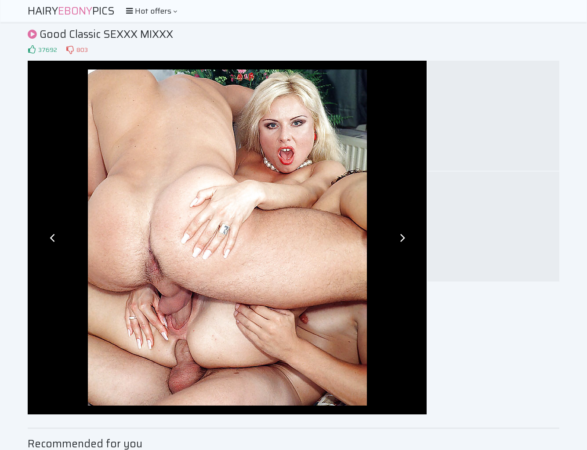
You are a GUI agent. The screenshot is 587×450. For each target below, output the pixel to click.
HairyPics (71, 11)
